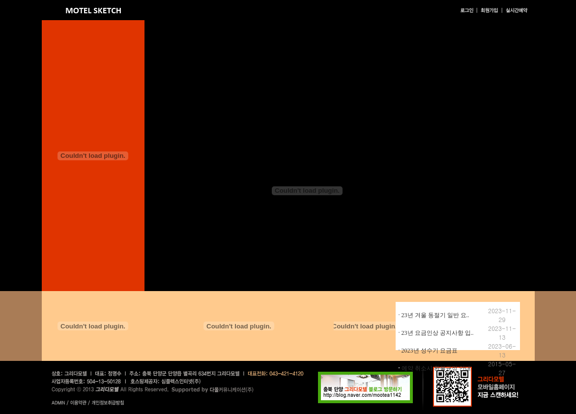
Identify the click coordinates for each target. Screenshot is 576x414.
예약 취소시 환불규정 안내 (436, 368)
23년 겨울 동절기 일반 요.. (435, 315)
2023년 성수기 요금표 (430, 350)
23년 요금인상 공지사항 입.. (438, 332)
